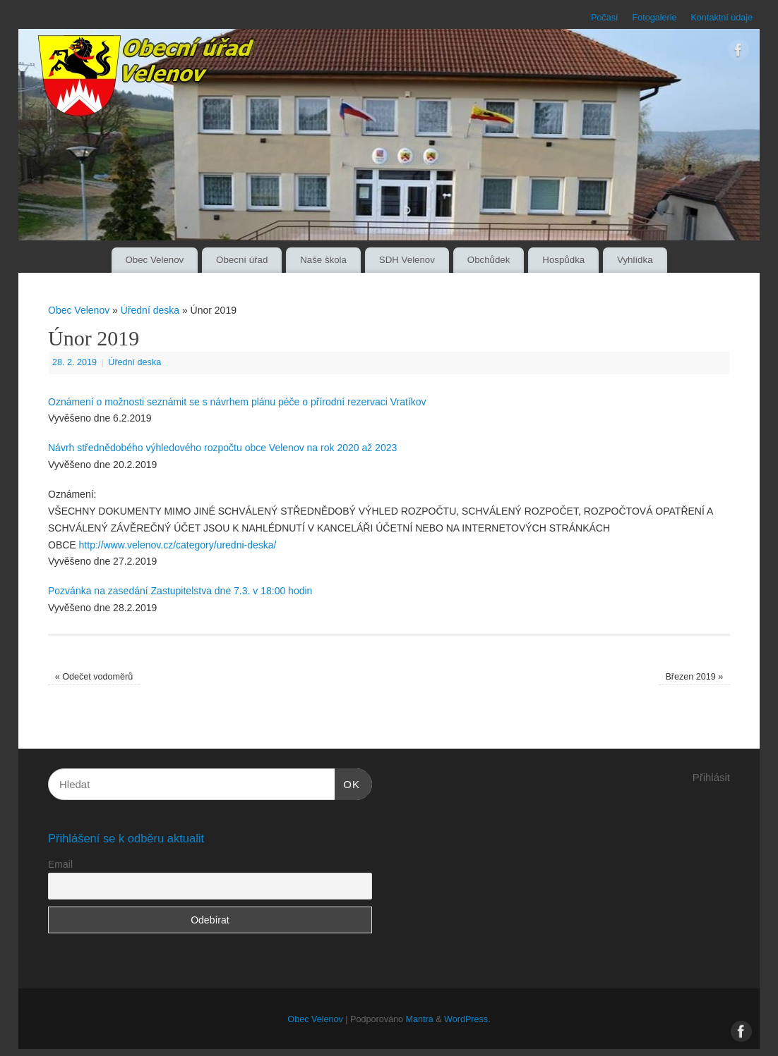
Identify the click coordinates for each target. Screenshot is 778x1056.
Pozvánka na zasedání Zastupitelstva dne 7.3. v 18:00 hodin (180, 590)
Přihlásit (711, 777)
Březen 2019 (694, 677)
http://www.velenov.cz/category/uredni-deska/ (178, 545)
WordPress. (467, 1019)
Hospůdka (563, 259)
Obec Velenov (154, 259)
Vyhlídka (635, 259)
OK (347, 782)
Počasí (604, 18)
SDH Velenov (407, 259)
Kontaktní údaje (721, 18)
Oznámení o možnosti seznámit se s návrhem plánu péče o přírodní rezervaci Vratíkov (237, 401)
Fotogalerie (654, 18)
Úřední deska (150, 310)
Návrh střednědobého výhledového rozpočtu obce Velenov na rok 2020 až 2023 (222, 447)
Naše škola (323, 259)
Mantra (419, 1019)
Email (60, 864)
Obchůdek (488, 259)
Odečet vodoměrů (94, 677)
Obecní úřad (242, 259)
